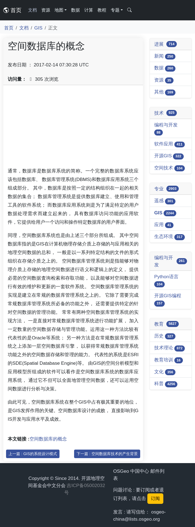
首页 (12, 10)
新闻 (164, 56)
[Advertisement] (73, 128)
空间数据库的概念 (48, 439)
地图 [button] (59, 10)
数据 (75, 10)
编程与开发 (166, 129)
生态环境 (169, 237)
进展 (165, 44)
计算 (88, 10)
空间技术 (169, 168)
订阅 (155, 498)
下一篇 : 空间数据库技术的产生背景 (107, 454)
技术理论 (169, 348)
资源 (45, 10)
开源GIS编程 (167, 299)
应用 (164, 225)
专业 (166, 189)
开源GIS (169, 156)
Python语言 (166, 280)
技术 (165, 113)
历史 (164, 336)
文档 (32, 10)
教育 (166, 324)
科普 (165, 384)
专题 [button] (115, 10)
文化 (164, 372)
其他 (164, 92)
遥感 (164, 201)
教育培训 (168, 360)
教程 (102, 10)
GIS (38, 28)
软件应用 (169, 144)
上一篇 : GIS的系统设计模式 (33, 454)
